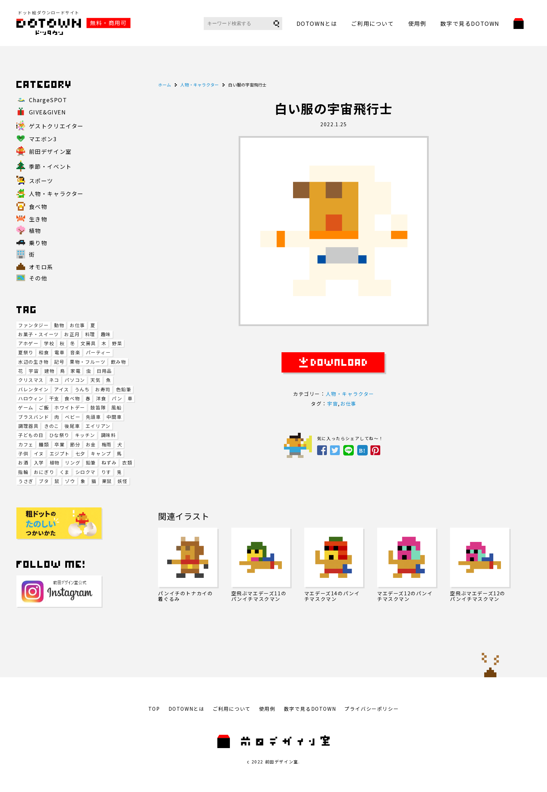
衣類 (127, 462)
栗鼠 (107, 481)
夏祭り (25, 352)
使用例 (417, 23)
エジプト (60, 453)
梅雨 (107, 444)
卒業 (59, 444)
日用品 (104, 371)
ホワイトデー (69, 407)
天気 (95, 380)
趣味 (106, 334)
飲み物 (118, 362)
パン (117, 398)
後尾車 (72, 426)
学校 (49, 343)
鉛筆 (91, 462)
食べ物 (72, 398)
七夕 (80, 453)
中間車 (114, 417)
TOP (154, 708)
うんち (82, 389)
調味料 (108, 435)
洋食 (101, 398)
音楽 (75, 352)
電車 (59, 352)
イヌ (39, 453)
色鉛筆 (124, 389)
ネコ (54, 380)
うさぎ (25, 481)
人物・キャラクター (350, 393)
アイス (61, 389)
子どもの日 (31, 435)
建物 (49, 371)
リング (72, 462)
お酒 (23, 462)
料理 (90, 334)
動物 (59, 325)
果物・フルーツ (87, 362)
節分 (75, 444)
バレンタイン (33, 389)
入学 (39, 462)
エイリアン (98, 426)
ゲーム (25, 407)
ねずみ (109, 462)
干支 (54, 398)
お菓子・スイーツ (38, 334)
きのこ (51, 426)
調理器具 (28, 426)
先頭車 (93, 417)
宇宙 (34, 371)
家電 (75, 371)
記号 (59, 362)
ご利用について (372, 23)
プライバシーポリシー (371, 708)
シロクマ (85, 472)
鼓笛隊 (98, 407)
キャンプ (101, 453)
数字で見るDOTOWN (470, 23)
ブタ (44, 481)
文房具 (88, 343)
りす (106, 472)
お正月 (72, 334)
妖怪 (123, 481)
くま (65, 472)
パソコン (75, 380)
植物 (55, 462)
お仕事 (77, 325)
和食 (44, 352)
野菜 (117, 343)
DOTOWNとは (317, 23)
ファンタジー (33, 325)
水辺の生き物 (33, 362)
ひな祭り (59, 435)
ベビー (72, 417)
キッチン (85, 435)
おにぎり (44, 472)
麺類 (44, 444)
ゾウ (70, 481)
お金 (91, 444)
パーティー (98, 352)
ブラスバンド (33, 417)
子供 (23, 453)
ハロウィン (31, 398)
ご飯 (44, 407)
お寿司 (103, 389)
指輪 (23, 472)
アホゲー (28, 343)
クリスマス (31, 380)
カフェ (25, 444)
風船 (116, 407)
